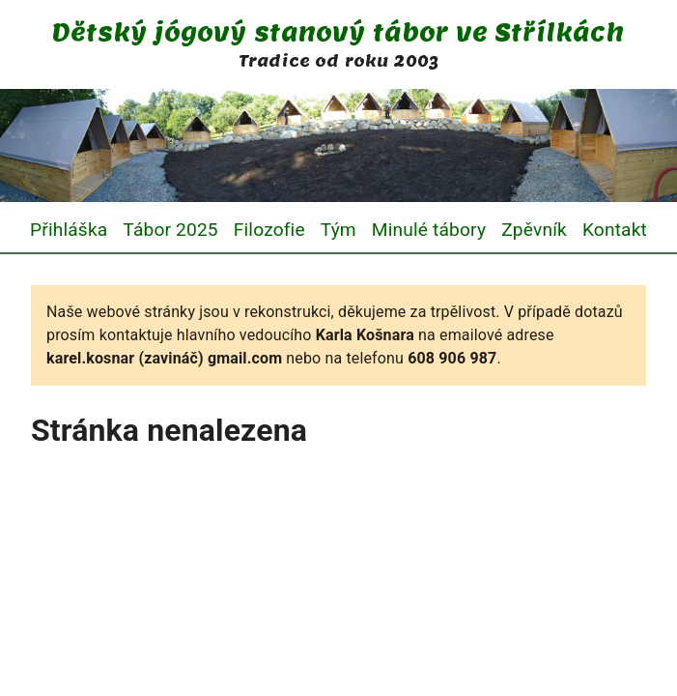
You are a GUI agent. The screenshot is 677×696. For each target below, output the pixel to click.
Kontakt (614, 229)
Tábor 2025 (170, 229)
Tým (338, 229)
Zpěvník (534, 229)
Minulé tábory (429, 229)
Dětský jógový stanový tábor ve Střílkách (338, 32)
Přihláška (68, 229)
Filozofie (269, 229)
